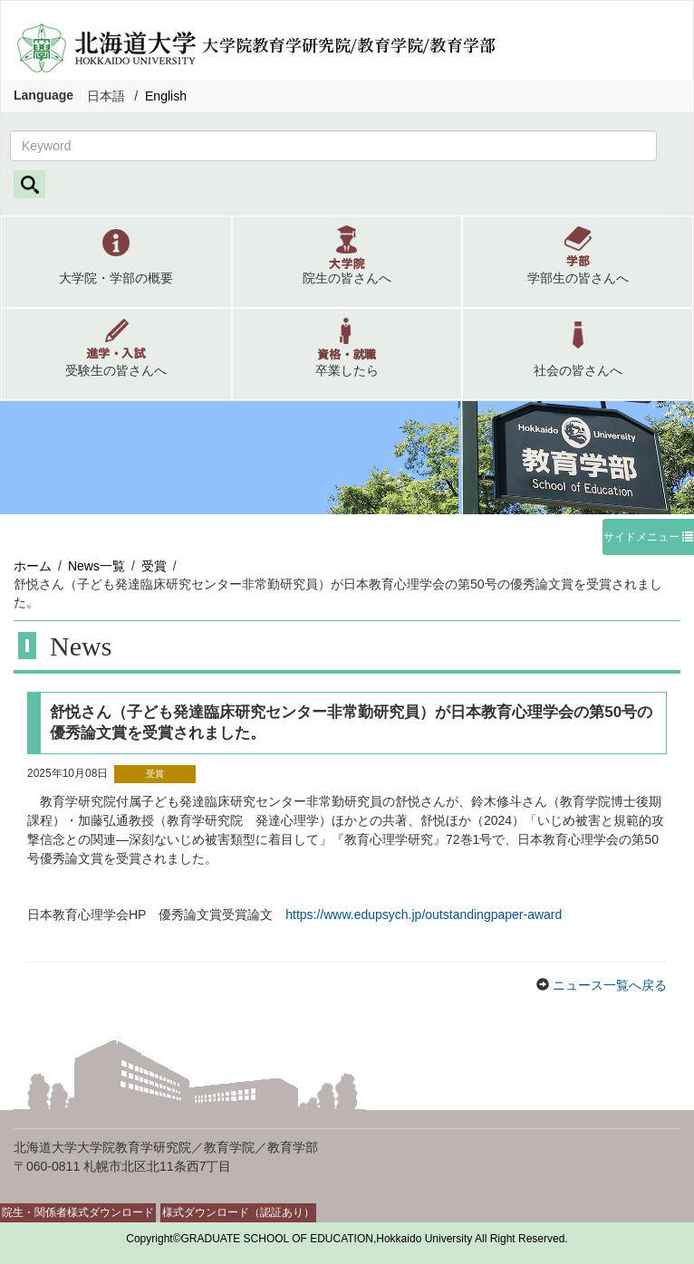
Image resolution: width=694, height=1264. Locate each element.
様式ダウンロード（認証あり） (238, 1212)
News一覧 (96, 566)
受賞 (154, 566)
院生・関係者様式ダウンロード (78, 1212)
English (166, 96)
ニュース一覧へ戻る (608, 985)
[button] (116, 261)
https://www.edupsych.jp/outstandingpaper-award (423, 914)
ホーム (33, 566)
